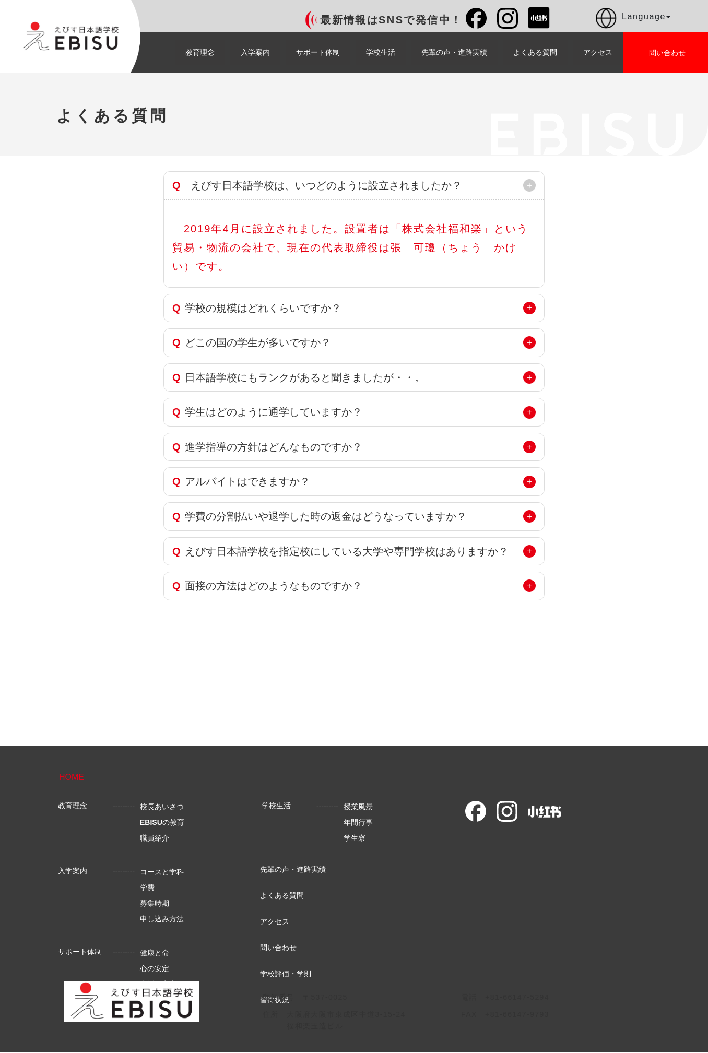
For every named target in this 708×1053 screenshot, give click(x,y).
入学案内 (255, 52)
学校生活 (380, 52)
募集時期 (154, 903)
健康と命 (154, 953)
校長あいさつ (162, 806)
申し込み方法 (162, 919)
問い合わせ (278, 947)
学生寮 (354, 838)
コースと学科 (162, 872)
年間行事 (358, 822)
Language (633, 18)
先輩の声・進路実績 (454, 52)
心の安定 (154, 968)
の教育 (162, 822)
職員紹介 (154, 838)
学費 (147, 887)
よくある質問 (535, 52)
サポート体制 (318, 52)
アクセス (597, 52)
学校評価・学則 (285, 973)
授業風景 (358, 806)
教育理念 (200, 52)
